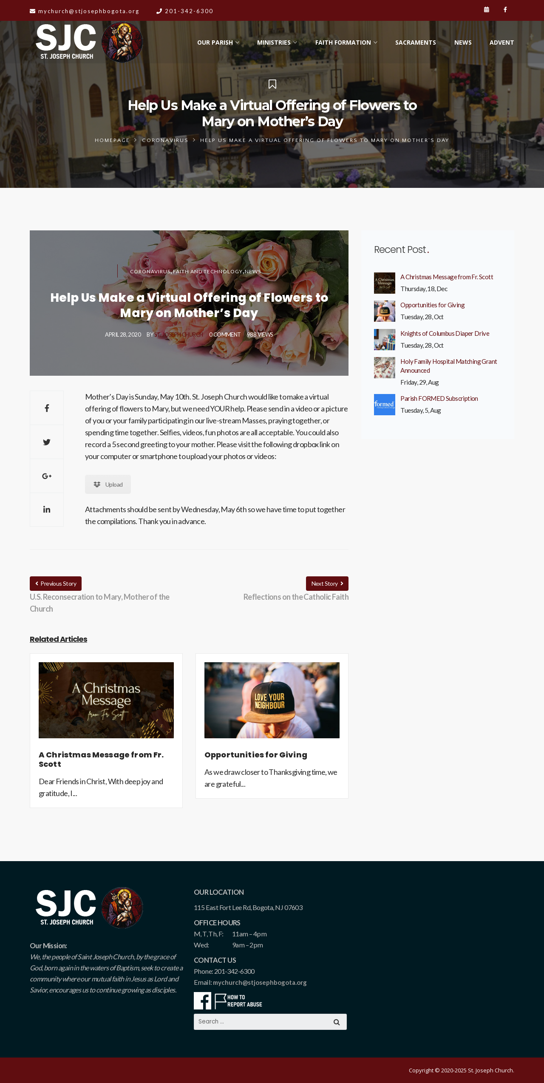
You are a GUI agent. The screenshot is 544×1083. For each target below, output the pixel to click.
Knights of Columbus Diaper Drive (444, 333)
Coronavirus (165, 140)
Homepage (112, 140)
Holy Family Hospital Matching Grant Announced (448, 365)
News (253, 271)
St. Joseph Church (178, 334)
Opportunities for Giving (432, 305)
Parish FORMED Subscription (439, 398)
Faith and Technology (208, 271)
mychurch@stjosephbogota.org (260, 982)
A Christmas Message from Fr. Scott (446, 277)
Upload (108, 484)
